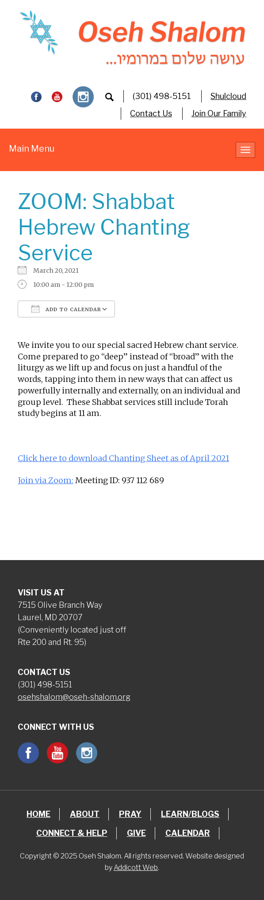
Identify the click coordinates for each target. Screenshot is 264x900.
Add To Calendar (66, 309)
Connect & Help (71, 833)
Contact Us (151, 113)
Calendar (187, 833)
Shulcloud (228, 96)
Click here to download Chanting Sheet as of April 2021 (123, 458)
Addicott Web (136, 867)
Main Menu (31, 148)
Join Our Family (218, 113)
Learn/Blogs (190, 814)
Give (136, 833)
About (84, 814)
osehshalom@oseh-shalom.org (74, 697)
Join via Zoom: (45, 480)
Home (38, 814)
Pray (130, 814)
